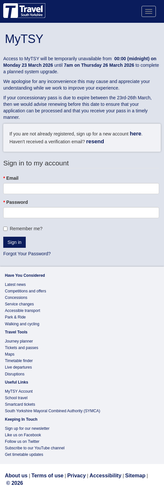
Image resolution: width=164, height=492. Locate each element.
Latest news (15, 284)
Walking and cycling (22, 324)
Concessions (16, 297)
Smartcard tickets (20, 404)
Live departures (18, 367)
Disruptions (14, 374)
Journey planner (19, 341)
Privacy (76, 475)
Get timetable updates (24, 454)
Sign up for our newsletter (27, 428)
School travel (16, 398)
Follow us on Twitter (22, 441)
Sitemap (135, 475)
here (135, 134)
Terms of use (47, 475)
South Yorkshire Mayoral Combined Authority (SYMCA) (52, 411)
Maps (9, 354)
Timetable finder (19, 360)
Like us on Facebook (23, 435)
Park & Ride (15, 317)
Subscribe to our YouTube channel (35, 448)
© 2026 (14, 483)
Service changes (19, 304)
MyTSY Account (19, 391)
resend (95, 141)
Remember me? (22, 228)
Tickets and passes (21, 347)
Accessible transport (22, 310)
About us (17, 475)
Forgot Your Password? (27, 253)
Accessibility (105, 475)
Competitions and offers (25, 291)
